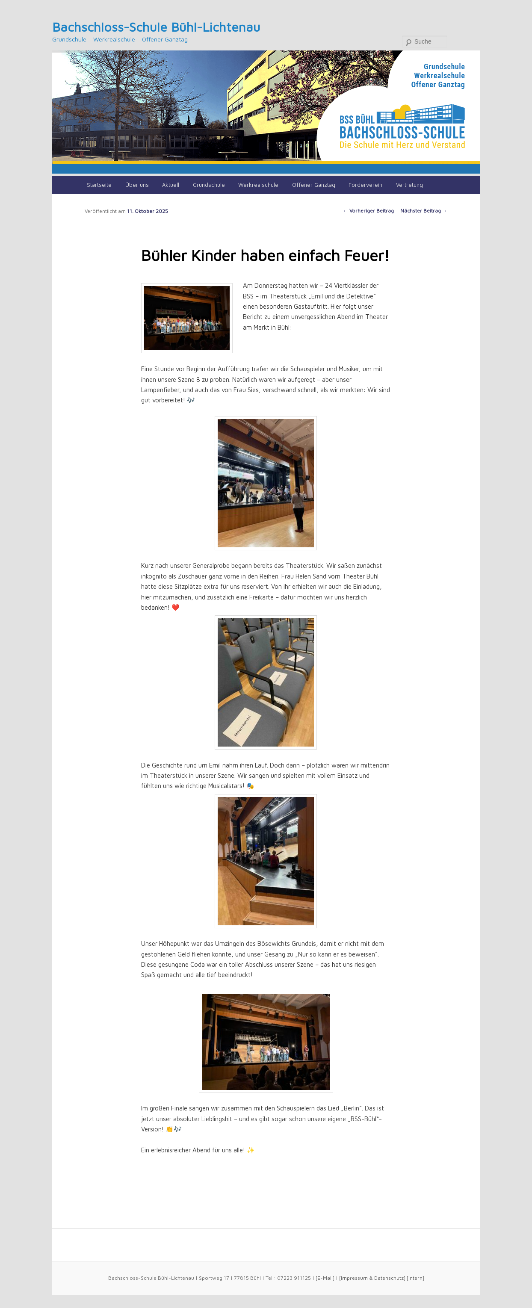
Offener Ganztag (313, 184)
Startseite (99, 184)
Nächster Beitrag (423, 210)
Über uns (137, 184)
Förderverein (365, 184)
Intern (415, 1278)
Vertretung (409, 184)
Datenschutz (389, 1278)
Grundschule (209, 184)
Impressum (354, 1278)
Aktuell (170, 184)
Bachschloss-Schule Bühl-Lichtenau (156, 26)
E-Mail (325, 1278)
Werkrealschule (258, 184)
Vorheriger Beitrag (368, 210)
